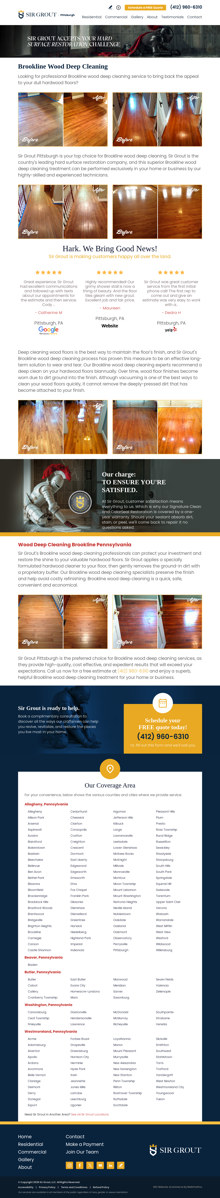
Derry (32, 1093)
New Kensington (124, 1069)
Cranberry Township (42, 997)
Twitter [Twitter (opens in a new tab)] (90, 1165)
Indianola (77, 950)
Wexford (162, 938)
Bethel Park (36, 878)
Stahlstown (164, 1057)
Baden (32, 965)
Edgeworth (78, 872)
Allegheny (35, 811)
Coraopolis (79, 830)
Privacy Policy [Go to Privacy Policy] (47, 1187)
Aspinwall (35, 830)
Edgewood (78, 866)
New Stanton (122, 1075)
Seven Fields (164, 979)
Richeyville (120, 1024)
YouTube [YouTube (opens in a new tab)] (100, 1165)
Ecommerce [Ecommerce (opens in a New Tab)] (176, 1187)
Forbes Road (80, 1039)
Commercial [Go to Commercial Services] (116, 17)
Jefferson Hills (123, 817)
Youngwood (165, 1093)
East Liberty (79, 860)
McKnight (120, 860)
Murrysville (120, 1057)
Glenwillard (79, 914)
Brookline (34, 932)
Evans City (78, 985)
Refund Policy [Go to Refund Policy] (101, 1187)
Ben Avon (34, 872)
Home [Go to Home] (25, 1137)
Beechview (35, 860)
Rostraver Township (127, 1093)
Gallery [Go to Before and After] (137, 17)
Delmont (34, 1087)
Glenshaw (78, 908)
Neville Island (122, 908)
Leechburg (78, 1099)
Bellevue (34, 866)
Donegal (34, 1099)
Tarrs (159, 1063)
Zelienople (163, 991)
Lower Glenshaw (125, 848)
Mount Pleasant (124, 1051)
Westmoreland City (170, 1087)
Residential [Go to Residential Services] (91, 17)
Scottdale (120, 1105)
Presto (160, 824)
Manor (118, 1045)
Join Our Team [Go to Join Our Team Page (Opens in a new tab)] (82, 1152)
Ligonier (76, 1105)
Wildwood (163, 944)
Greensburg (79, 1051)
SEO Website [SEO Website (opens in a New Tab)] (160, 1187)
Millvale (118, 866)
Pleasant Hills (165, 811)
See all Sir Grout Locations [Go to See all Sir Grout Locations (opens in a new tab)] (90, 1114)
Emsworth (78, 878)
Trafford (162, 1069)
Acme (32, 1039)
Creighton (78, 842)
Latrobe (76, 1093)
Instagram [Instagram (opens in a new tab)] (69, 1165)
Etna (74, 884)
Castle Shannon (39, 950)
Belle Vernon (37, 1075)
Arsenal (33, 824)
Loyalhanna (122, 1039)
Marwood (120, 979)
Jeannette (78, 1081)
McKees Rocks (123, 854)
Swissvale (163, 890)
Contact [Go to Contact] (194, 17)
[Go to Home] (47, 14)
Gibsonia (77, 902)
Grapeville (78, 1045)
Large (117, 830)
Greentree (78, 920)
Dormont (77, 854)
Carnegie (34, 938)
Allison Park (36, 817)
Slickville (161, 1039)
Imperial (76, 944)
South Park (164, 872)
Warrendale (164, 920)
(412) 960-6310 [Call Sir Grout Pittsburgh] (186, 7)
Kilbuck (118, 824)
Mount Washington (127, 896)
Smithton (162, 1045)
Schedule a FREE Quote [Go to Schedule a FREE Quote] (145, 8)
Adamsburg (37, 1045)
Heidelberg (78, 932)
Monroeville (121, 872)
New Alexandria (124, 1063)
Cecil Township (38, 1018)
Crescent (77, 848)
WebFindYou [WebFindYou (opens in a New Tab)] (194, 1187)
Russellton (163, 842)
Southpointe (165, 1012)
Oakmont (120, 932)
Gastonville (78, 1012)
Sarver (118, 991)
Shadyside (163, 854)
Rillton (117, 1087)
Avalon (33, 836)
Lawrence (78, 1024)
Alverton (34, 1051)
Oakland (119, 926)
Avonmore (35, 1069)
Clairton (76, 824)
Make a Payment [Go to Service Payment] (85, 1144)
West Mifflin (164, 926)
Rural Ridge (164, 836)
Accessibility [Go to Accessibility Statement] (25, 1187)
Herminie (77, 1063)
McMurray (120, 1018)
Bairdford (35, 842)
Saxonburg (121, 997)
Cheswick (77, 817)
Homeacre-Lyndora (85, 991)
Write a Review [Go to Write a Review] (110, 7)
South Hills (163, 866)
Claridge (34, 1081)
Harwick (76, 926)
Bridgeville (35, 920)
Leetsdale (120, 842)
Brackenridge (37, 896)
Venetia (161, 1024)
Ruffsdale (120, 1099)
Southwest (163, 1051)
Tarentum (163, 896)
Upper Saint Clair (168, 902)
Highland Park (81, 938)
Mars (74, 997)
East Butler (78, 979)
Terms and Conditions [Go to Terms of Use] (74, 1187)
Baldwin (33, 854)
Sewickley (163, 848)
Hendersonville (81, 1018)
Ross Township (166, 830)
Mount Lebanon (124, 890)
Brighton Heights (40, 926)
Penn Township (124, 1081)
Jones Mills (78, 1087)
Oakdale (119, 920)
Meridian (119, 985)
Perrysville (120, 944)
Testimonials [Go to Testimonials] (172, 17)
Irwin (74, 1075)
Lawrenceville (123, 836)
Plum (159, 817)
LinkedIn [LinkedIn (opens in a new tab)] (110, 1165)
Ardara (33, 1063)
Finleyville (34, 1024)
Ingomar (119, 811)
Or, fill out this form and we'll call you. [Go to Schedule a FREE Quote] (163, 745)
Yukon (160, 1099)
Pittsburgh (120, 950)
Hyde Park (78, 1069)
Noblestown (122, 914)
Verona (161, 908)
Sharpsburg (164, 860)
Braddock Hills (38, 902)
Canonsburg (37, 1012)
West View (163, 932)
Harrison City (80, 1057)
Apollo (32, 1057)
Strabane (163, 1018)
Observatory (122, 938)
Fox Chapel (79, 890)
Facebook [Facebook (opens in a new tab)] (79, 1165)
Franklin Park (80, 896)
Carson (33, 944)
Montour (119, 878)
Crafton (76, 836)
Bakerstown (36, 848)
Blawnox (34, 884)
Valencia (162, 985)
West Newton (165, 1081)
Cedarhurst (79, 811)
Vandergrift (164, 1075)
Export (32, 1105)
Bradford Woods (40, 908)
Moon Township (124, 884)
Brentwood (36, 914)
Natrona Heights (125, 902)
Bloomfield (35, 890)
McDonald (120, 1012)
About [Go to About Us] (152, 17)
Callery (33, 991)
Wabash (162, 914)
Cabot (32, 985)
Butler (32, 979)
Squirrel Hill (163, 884)
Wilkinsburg (164, 950)
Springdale (164, 878)
